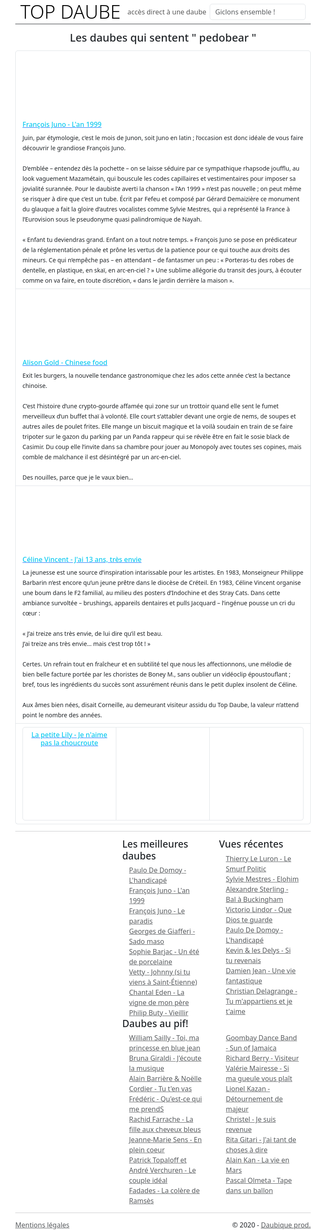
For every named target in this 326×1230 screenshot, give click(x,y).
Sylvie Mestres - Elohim (262, 879)
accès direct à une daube (166, 12)
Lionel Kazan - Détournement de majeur (254, 1099)
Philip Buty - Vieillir (158, 1012)
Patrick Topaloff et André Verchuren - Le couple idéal (162, 1170)
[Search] (258, 12)
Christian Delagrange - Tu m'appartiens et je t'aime (261, 1001)
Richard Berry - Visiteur (262, 1058)
